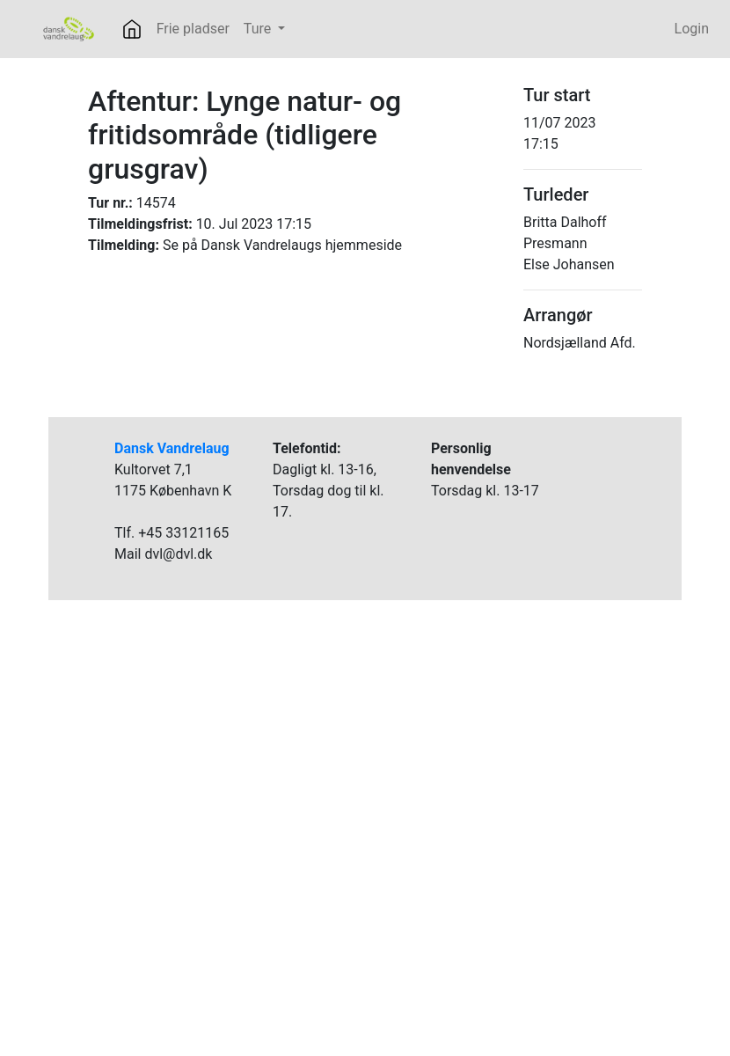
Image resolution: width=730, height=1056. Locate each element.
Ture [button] (259, 28)
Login (692, 28)
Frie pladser (193, 28)
